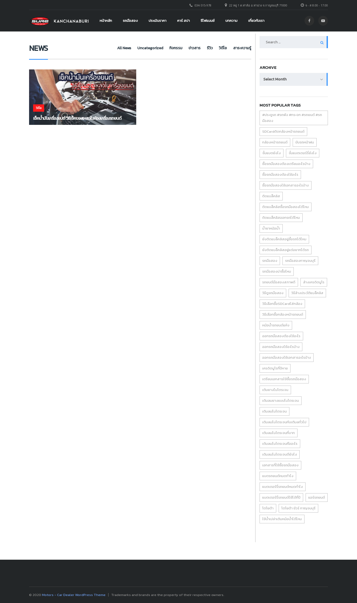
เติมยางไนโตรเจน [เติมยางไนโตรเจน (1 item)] (275, 389)
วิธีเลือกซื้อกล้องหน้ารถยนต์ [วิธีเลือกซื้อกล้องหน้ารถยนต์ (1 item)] (282, 314)
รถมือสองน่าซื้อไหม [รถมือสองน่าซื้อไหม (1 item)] (276, 271)
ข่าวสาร (184, 48)
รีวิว (203, 48)
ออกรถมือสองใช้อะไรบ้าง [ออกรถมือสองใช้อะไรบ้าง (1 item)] (281, 346)
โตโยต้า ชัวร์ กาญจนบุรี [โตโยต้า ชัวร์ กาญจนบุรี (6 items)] (298, 508)
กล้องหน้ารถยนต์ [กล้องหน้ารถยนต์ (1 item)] (275, 142)
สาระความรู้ (242, 48)
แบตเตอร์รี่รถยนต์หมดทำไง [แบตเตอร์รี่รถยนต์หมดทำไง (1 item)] (282, 486)
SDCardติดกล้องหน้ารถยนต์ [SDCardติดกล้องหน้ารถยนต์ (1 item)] (283, 131)
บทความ (231, 20)
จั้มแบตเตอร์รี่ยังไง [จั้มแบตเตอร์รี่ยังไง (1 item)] (303, 153)
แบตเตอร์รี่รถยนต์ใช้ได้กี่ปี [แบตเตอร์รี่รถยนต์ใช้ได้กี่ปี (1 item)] (281, 497)
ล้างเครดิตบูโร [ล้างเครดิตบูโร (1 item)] (313, 282)
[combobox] (294, 79)
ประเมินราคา (157, 20)
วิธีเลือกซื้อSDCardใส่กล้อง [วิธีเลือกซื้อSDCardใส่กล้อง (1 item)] (282, 303)
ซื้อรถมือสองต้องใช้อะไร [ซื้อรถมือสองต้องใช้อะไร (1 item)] (280, 174)
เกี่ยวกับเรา (256, 20)
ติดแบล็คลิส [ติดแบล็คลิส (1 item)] (271, 196)
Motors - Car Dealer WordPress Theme (74, 594)
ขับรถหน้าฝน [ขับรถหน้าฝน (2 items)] (304, 142)
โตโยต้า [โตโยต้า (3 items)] (268, 508)
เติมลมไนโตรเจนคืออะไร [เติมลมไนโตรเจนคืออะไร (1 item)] (280, 443)
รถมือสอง (130, 20)
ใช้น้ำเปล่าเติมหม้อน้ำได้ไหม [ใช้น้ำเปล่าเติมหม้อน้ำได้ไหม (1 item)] (282, 518)
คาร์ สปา (183, 20)
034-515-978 (203, 5)
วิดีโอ (219, 48)
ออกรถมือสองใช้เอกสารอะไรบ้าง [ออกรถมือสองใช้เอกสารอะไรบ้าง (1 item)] (286, 357)
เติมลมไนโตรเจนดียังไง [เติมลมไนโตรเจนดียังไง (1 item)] (279, 454)
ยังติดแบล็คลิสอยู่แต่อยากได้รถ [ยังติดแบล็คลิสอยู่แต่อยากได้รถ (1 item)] (285, 249)
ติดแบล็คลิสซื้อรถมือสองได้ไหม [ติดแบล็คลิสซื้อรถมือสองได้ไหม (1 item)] (285, 206)
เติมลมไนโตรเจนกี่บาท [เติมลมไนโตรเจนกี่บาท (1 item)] (278, 432)
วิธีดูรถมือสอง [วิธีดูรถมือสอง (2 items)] (273, 292)
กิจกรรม (161, 48)
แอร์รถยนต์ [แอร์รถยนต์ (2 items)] (316, 497)
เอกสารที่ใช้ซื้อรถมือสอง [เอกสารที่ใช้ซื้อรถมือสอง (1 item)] (280, 465)
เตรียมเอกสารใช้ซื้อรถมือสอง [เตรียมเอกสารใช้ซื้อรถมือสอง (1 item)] (284, 379)
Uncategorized (133, 48)
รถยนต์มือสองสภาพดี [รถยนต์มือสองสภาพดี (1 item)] (278, 282)
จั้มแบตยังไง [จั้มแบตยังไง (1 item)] (271, 153)
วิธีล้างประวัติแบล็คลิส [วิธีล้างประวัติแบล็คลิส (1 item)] (307, 292)
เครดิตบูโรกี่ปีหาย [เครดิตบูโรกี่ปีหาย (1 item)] (275, 368)
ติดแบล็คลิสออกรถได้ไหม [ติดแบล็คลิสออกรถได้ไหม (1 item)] (281, 217)
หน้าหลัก (106, 20)
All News (103, 48)
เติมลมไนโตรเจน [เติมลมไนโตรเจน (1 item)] (274, 411)
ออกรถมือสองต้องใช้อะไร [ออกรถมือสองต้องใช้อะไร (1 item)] (281, 335)
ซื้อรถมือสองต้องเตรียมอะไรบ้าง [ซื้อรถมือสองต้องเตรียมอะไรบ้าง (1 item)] (286, 163)
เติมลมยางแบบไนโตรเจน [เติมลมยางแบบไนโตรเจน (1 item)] (280, 400)
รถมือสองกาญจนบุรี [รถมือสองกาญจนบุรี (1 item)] (300, 260)
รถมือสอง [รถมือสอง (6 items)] (269, 260)
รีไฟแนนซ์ (208, 20)
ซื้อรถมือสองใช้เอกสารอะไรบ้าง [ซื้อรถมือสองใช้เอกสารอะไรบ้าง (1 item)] (285, 185)
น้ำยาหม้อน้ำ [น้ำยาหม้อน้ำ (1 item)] (271, 228)
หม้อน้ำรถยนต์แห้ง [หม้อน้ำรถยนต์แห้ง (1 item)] (275, 325)
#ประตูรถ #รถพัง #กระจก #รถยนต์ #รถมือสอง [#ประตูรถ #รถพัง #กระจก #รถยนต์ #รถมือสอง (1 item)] (292, 117)
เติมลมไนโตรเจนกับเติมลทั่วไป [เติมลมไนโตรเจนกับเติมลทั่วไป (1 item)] (284, 422)
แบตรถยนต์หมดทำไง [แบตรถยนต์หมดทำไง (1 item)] (277, 475)
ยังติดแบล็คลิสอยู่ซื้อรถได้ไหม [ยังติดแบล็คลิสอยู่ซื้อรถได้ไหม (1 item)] (284, 239)
